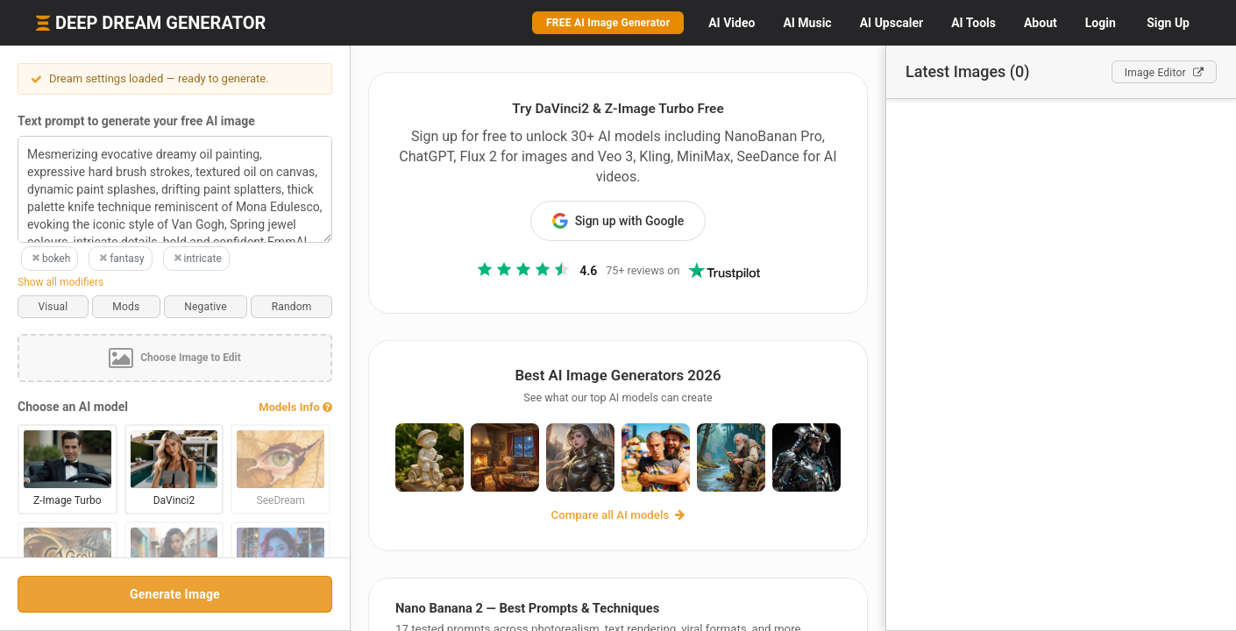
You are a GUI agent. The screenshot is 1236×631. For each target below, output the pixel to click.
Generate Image (175, 594)
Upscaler (891, 23)
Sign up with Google (618, 221)
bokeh (49, 258)
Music (807, 23)
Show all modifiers (60, 282)
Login (1100, 23)
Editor (1164, 73)
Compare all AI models (618, 514)
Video (731, 23)
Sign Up (1168, 23)
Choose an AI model (73, 407)
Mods (125, 307)
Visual (52, 307)
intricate (196, 258)
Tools (973, 23)
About (1040, 23)
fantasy (120, 258)
